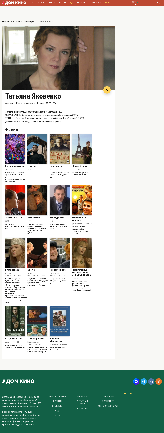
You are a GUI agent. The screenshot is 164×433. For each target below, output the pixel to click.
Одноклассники (108, 406)
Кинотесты (81, 3)
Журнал (52, 3)
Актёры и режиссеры (23, 21)
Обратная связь (82, 402)
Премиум (108, 3)
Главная (6, 21)
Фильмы (62, 3)
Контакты (82, 408)
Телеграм (108, 396)
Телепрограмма (39, 3)
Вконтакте (108, 401)
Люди (71, 3)
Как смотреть (95, 3)
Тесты (57, 415)
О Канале (82, 396)
